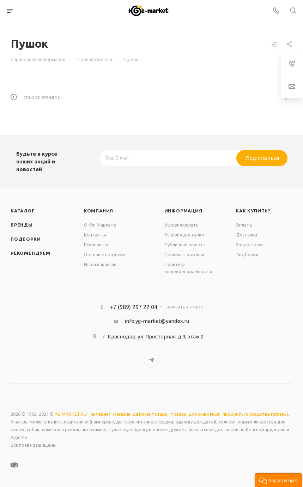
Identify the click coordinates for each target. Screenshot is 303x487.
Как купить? (253, 210)
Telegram (151, 360)
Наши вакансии (100, 264)
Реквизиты (96, 244)
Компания (98, 210)
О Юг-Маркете (100, 224)
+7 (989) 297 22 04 (133, 307)
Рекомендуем (30, 253)
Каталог (23, 210)
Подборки (26, 238)
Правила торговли (184, 254)
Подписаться (262, 158)
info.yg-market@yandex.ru (157, 321)
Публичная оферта (185, 244)
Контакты (95, 234)
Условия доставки (184, 234)
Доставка (246, 234)
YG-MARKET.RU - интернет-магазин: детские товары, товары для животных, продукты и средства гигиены (171, 413)
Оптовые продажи (104, 254)
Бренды (22, 224)
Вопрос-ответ (251, 244)
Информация (183, 210)
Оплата (244, 224)
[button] (278, 480)
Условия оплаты (182, 224)
